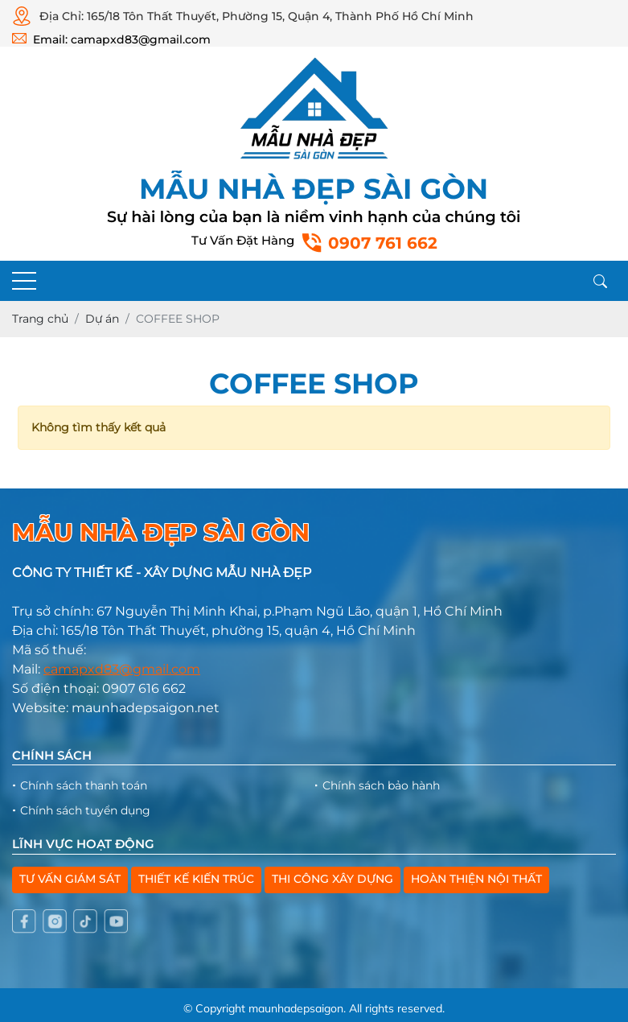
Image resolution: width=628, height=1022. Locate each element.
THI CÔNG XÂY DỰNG (332, 879)
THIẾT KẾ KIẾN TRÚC (196, 879)
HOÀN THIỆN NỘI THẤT (476, 879)
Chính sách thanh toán (83, 785)
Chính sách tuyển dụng (85, 810)
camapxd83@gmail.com (121, 669)
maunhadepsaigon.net (146, 707)
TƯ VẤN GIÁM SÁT (70, 879)
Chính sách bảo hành (381, 785)
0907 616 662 (144, 688)
